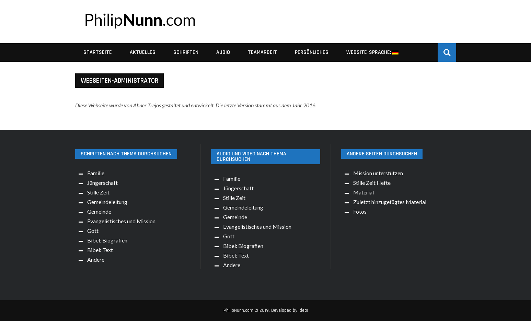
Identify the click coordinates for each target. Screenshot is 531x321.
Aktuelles (142, 52)
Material (363, 192)
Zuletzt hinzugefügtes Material (389, 202)
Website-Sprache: (372, 52)
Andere (95, 259)
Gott (93, 230)
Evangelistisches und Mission (121, 221)
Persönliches (311, 52)
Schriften (185, 52)
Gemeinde (99, 211)
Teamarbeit (262, 52)
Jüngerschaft (102, 182)
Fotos (360, 211)
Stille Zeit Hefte (372, 182)
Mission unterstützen (378, 173)
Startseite (97, 52)
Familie (95, 173)
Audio (223, 52)
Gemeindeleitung (107, 202)
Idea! (303, 310)
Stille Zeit (98, 192)
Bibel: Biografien (107, 240)
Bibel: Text (100, 250)
